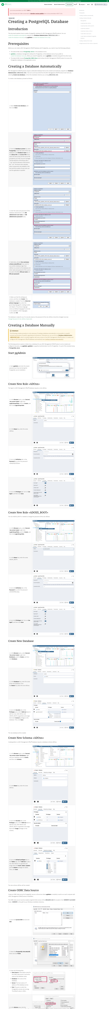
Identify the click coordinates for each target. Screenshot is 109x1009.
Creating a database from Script (85, 40)
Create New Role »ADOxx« (86, 23)
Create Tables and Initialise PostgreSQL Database (88, 37)
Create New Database (85, 28)
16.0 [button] (88, 4)
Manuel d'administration (59, 4)
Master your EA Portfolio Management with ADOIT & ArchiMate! (65, 1)
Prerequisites (81, 12)
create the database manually (16, 37)
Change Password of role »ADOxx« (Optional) (19, 319)
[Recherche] (101, 4)
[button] (82, 5)
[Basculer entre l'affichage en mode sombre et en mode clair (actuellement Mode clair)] (92, 4)
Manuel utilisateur (48, 4)
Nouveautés (69, 4)
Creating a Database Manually (85, 18)
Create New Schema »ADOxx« (87, 31)
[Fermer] (107, 1)
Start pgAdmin (83, 20)
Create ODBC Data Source (86, 33)
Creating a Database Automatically (54, 339)
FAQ (75, 4)
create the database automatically (17, 35)
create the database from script (42, 37)
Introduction (81, 10)
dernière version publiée (37, 13)
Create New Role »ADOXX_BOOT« (87, 25)
